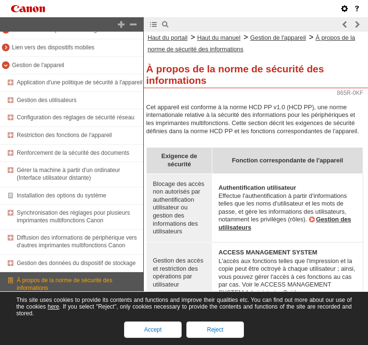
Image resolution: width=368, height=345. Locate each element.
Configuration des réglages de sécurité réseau (75, 117)
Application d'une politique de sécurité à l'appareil (79, 82)
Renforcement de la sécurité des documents (73, 153)
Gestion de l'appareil (38, 65)
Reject (215, 329)
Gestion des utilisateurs (47, 100)
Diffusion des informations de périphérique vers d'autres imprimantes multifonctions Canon (77, 241)
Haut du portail (167, 37)
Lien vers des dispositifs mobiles (53, 47)
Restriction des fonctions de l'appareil (64, 135)
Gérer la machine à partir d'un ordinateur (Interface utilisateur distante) (68, 174)
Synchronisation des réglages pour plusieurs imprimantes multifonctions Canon (73, 216)
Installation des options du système (61, 195)
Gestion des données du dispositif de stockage (76, 263)
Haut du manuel (218, 37)
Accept (153, 329)
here (53, 306)
